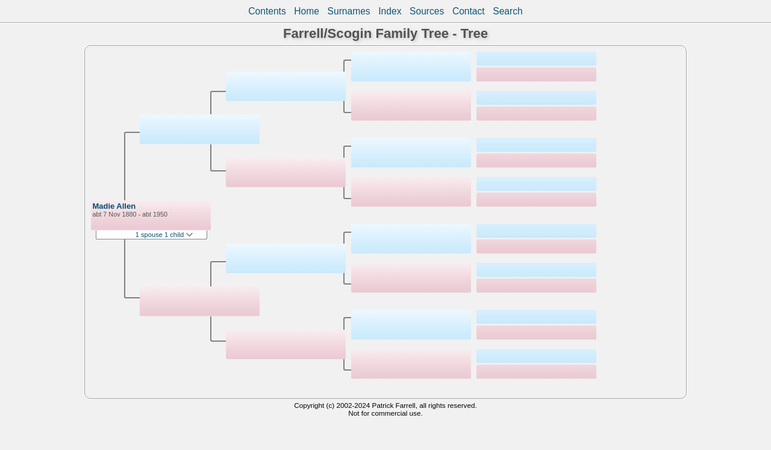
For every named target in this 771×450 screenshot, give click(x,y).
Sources (427, 11)
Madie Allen (114, 206)
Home (306, 11)
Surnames (349, 11)
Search (507, 11)
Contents (267, 11)
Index (389, 11)
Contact (468, 11)
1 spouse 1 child (164, 234)
